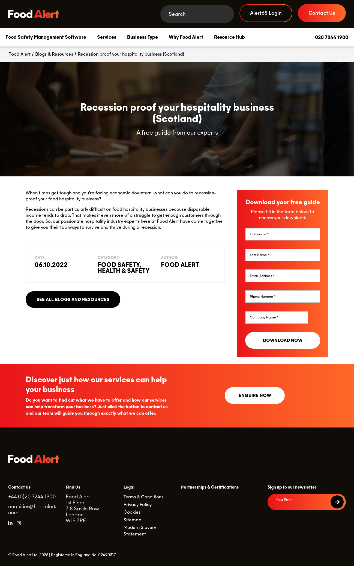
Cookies (132, 512)
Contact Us (321, 13)
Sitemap (132, 520)
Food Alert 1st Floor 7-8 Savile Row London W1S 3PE (82, 508)
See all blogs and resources (73, 299)
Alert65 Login (266, 13)
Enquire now (255, 395)
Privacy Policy (138, 504)
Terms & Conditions (143, 497)
